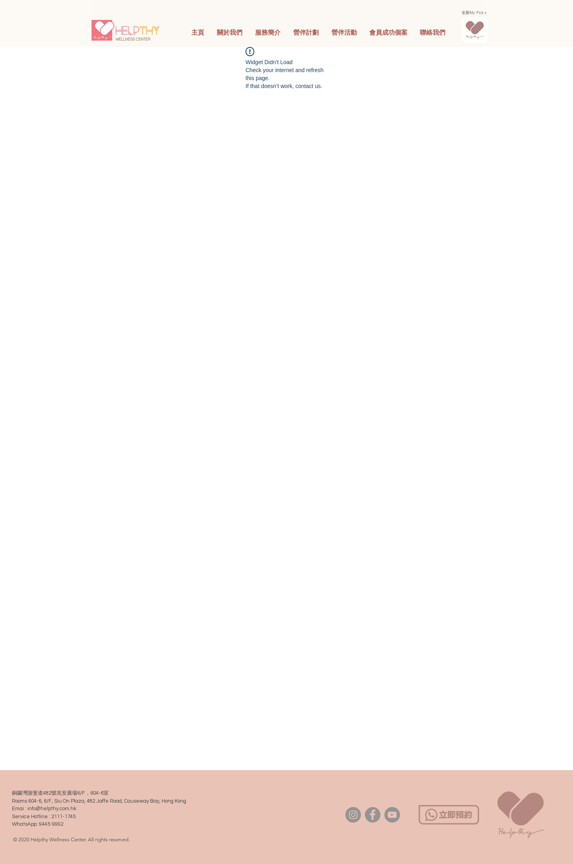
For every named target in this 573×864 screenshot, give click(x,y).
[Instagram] (353, 815)
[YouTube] (392, 815)
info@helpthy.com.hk (51, 808)
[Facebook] (372, 815)
